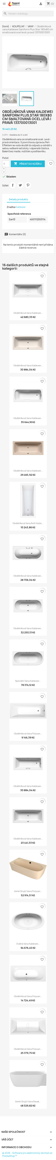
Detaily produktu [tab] (18, 199)
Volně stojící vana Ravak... (28, 1101)
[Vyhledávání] (28, 14)
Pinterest (28, 185)
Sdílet (13, 185)
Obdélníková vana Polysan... (28, 733)
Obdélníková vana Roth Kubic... (28, 523)
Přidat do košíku (28, 164)
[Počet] (5, 163)
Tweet (20, 185)
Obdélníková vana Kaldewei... (28, 312)
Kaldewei (21, 207)
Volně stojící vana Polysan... (28, 891)
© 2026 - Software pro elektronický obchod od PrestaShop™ (27, 1154)
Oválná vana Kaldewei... (28, 943)
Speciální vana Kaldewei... (28, 680)
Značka (11, 207)
